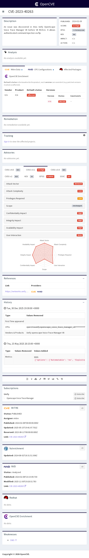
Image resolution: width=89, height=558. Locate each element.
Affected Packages (70, 69)
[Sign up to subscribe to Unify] (79, 394)
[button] (3, 11)
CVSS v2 (12, 176)
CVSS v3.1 (35, 169)
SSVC (65, 176)
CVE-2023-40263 (20, 11)
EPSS (46, 176)
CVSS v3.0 (58, 169)
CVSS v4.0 (12, 169)
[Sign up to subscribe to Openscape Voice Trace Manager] (79, 398)
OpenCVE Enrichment (16, 76)
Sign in (7, 141)
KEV (29, 176)
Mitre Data (13, 69)
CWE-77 (13, 540)
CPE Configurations (41, 69)
